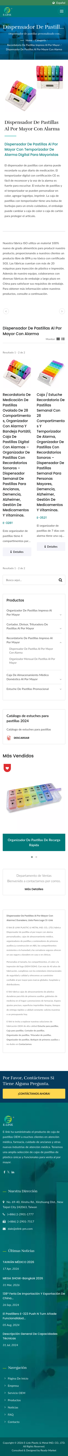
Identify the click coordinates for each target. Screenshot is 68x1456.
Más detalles (34, 889)
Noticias (13, 1407)
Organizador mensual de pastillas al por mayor (32, 660)
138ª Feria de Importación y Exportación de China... (34, 1296)
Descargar (18, 738)
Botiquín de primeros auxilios (44, 1039)
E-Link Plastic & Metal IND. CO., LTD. (44, 1442)
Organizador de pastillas (18, 1035)
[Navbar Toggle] (61, 11)
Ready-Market (48, 1450)
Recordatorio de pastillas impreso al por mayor (33, 44)
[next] (62, 311)
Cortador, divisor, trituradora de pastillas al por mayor (27, 626)
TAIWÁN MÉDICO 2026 (18, 1262)
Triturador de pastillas (40, 1035)
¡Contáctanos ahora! (34, 1093)
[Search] (29, 580)
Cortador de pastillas (34, 1030)
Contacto (14, 1421)
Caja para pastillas (15, 1030)
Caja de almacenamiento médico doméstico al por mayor (28, 677)
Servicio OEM (16, 1393)
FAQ (10, 1414)
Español (60, 2)
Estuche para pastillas (48, 1026)
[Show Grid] (58, 339)
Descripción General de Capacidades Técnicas (30, 1336)
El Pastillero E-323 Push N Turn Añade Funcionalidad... (30, 1316)
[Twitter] (8, 1172)
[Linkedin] (13, 1172)
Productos (14, 1400)
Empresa (13, 1385)
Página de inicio (18, 1378)
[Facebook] (4, 1172)
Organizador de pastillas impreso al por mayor (29, 612)
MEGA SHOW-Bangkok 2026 (23, 1278)
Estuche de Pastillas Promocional (28, 688)
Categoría (40, 40)
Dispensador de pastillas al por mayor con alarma (34, 49)
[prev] (6, 311)
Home (29, 40)
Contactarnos (25, 1044)
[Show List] (63, 339)
